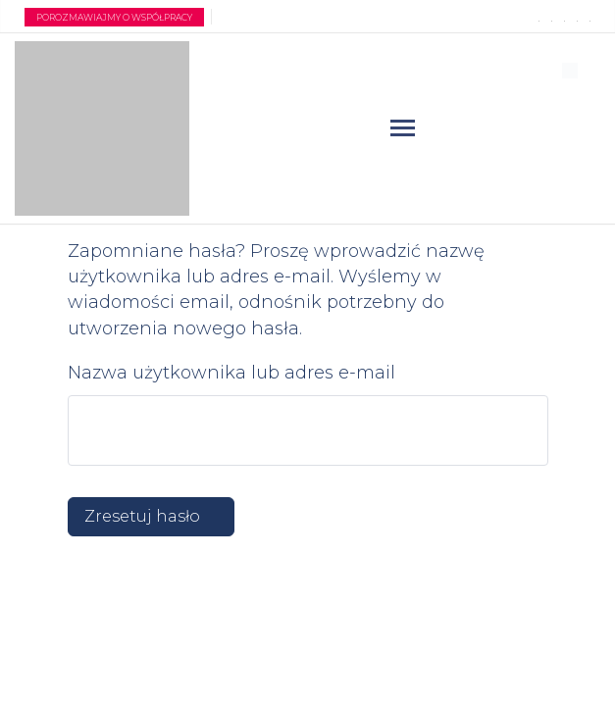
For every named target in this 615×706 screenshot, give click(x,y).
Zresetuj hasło (142, 516)
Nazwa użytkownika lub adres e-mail (231, 372)
